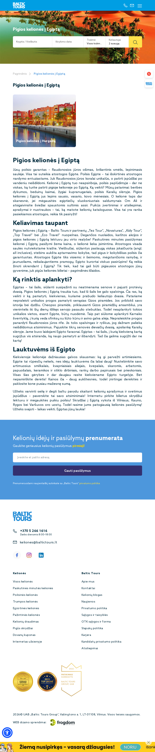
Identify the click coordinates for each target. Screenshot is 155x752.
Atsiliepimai (90, 648)
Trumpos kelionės (25, 602)
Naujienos (88, 602)
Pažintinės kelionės (26, 615)
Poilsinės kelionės (25, 595)
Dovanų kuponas (24, 635)
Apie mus (88, 581)
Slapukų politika (92, 628)
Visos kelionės (23, 581)
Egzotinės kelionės (26, 608)
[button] (7, 732)
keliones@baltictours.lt (38, 542)
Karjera (86, 635)
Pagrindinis (20, 74)
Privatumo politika (94, 608)
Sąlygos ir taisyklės (95, 615)
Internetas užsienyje (27, 642)
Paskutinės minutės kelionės (33, 588)
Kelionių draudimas (26, 622)
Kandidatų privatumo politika (101, 642)
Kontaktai (88, 588)
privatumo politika (89, 483)
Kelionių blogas (92, 595)
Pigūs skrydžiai (23, 628)
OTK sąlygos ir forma (96, 622)
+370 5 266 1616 (33, 531)
